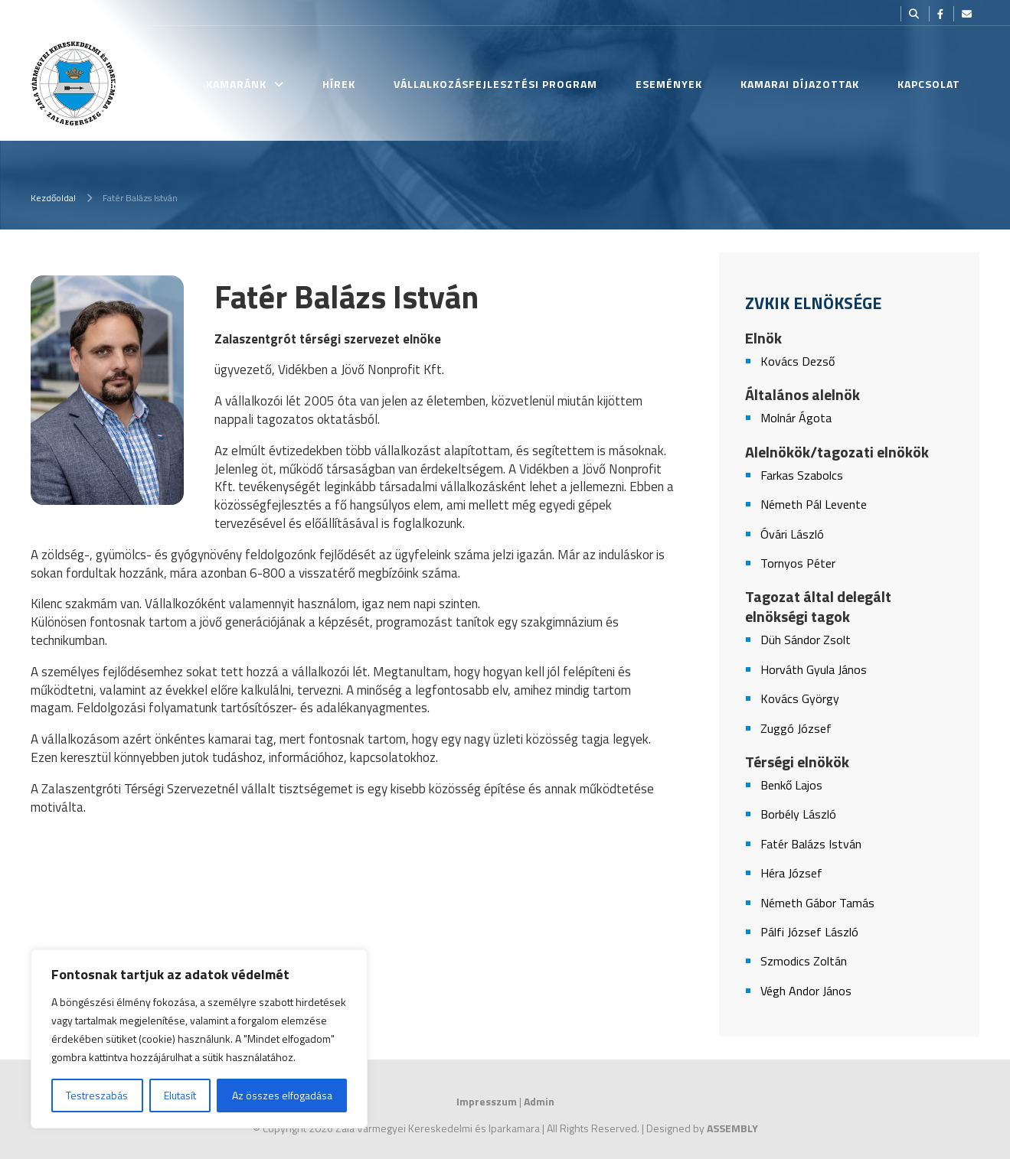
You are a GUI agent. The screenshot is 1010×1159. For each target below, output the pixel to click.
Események (669, 84)
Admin (539, 1101)
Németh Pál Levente (813, 504)
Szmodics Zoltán (803, 961)
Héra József (791, 873)
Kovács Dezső (797, 361)
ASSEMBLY (732, 1128)
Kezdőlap (140, 84)
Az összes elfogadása (282, 1095)
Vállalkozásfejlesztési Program (495, 84)
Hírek (338, 84)
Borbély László (798, 814)
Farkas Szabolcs (801, 475)
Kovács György (799, 699)
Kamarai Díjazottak (799, 84)
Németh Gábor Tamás (817, 903)
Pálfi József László (809, 932)
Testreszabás (97, 1095)
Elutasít (180, 1095)
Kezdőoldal (53, 197)
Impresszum (486, 1101)
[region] (199, 1038)
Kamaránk (236, 84)
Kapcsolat (928, 84)
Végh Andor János (805, 991)
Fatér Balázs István (810, 844)
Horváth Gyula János (813, 670)
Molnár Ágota (796, 418)
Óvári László (792, 534)
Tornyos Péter (797, 563)
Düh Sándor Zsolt (805, 640)
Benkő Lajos (791, 785)
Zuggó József (796, 728)
